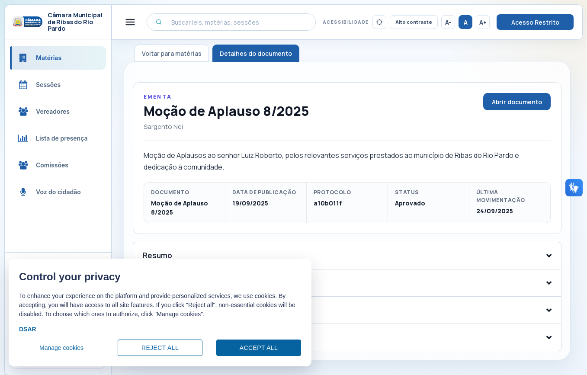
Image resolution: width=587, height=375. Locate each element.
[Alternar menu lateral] (130, 22)
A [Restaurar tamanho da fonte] (466, 22)
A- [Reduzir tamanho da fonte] (448, 22)
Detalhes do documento (256, 53)
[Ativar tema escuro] (379, 22)
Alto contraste (413, 22)
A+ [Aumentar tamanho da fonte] (483, 22)
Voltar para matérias (172, 53)
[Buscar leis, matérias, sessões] (231, 22)
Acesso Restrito (535, 22)
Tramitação (163, 310)
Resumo (157, 255)
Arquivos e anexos (175, 283)
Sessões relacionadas (183, 337)
